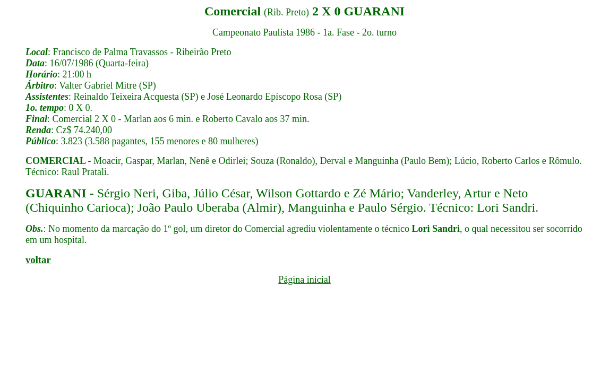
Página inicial (304, 279)
